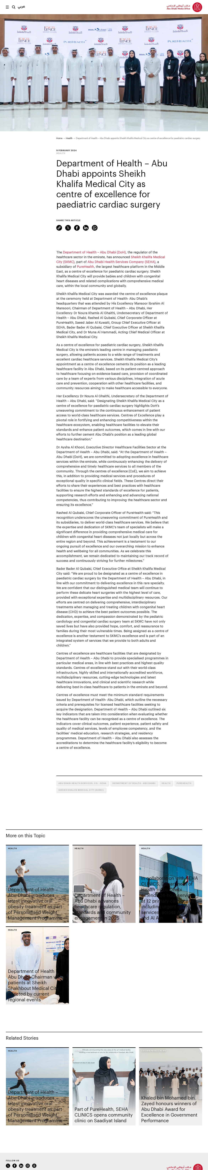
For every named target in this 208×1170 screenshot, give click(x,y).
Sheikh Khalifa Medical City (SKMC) (81, 790)
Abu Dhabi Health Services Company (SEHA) (121, 262)
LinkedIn (86, 228)
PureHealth (85, 266)
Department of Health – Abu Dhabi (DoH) (94, 252)
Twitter (68, 228)
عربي (21, 6)
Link (59, 228)
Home (59, 138)
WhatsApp (95, 228)
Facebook (77, 228)
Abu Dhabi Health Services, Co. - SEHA (82, 783)
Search (13, 7)
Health (69, 138)
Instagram (28, 1166)
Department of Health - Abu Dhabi (134, 783)
